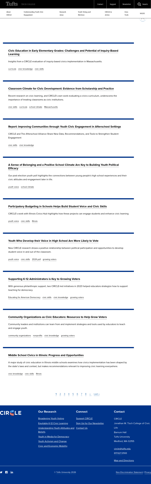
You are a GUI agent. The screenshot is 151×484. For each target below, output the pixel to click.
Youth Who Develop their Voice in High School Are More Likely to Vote (53, 241)
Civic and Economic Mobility (52, 446)
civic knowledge (25, 68)
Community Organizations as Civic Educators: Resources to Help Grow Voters (57, 317)
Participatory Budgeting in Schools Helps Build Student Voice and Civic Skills (57, 206)
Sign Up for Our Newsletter (90, 423)
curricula (12, 68)
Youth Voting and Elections (84, 13)
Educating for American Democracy (24, 297)
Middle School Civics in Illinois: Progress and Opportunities (46, 355)
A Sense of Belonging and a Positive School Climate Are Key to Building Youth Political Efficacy (63, 166)
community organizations (19, 335)
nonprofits (37, 335)
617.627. (118, 453)
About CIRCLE (9, 13)
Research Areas (63, 13)
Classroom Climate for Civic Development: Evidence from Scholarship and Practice (61, 88)
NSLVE (142, 13)
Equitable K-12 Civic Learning (53, 423)
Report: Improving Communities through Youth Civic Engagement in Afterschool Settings (64, 126)
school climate (35, 107)
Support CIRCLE (84, 418)
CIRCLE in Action (108, 13)
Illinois (35, 221)
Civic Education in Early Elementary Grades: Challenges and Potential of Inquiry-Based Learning (63, 52)
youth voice (13, 186)
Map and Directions (124, 460)
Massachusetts (51, 107)
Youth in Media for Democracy (53, 436)
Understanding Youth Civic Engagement (33, 13)
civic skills (39, 68)
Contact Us (81, 428)
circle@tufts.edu (122, 448)
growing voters (49, 259)
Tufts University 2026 (66, 472)
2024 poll (36, 259)
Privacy (148, 472)
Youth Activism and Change (52, 441)
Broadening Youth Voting (51, 418)
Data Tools (126, 13)
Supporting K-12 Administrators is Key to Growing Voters (44, 279)
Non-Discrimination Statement (129, 472)
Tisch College (28, 4)
